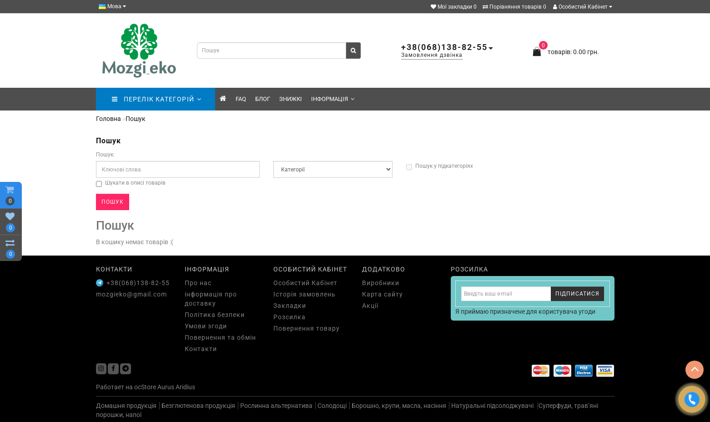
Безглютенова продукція (198, 405)
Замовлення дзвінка (432, 55)
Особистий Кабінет (582, 7)
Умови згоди (206, 326)
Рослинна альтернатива (276, 405)
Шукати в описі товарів (131, 183)
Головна (108, 118)
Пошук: (105, 154)
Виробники (380, 282)
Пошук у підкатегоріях (439, 166)
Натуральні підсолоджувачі (493, 405)
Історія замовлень (304, 294)
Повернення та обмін (220, 337)
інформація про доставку (211, 299)
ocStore (145, 387)
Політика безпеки (215, 314)
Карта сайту (382, 294)
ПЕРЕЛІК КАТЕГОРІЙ (156, 99)
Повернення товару (306, 328)
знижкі (290, 98)
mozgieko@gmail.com (131, 294)
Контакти (201, 348)
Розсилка (289, 317)
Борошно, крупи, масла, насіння (399, 405)
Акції (370, 305)
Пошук (136, 118)
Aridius (185, 387)
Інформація (332, 98)
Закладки (289, 305)
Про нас (198, 282)
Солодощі (332, 405)
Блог (262, 98)
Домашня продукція (126, 405)
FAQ (241, 98)
